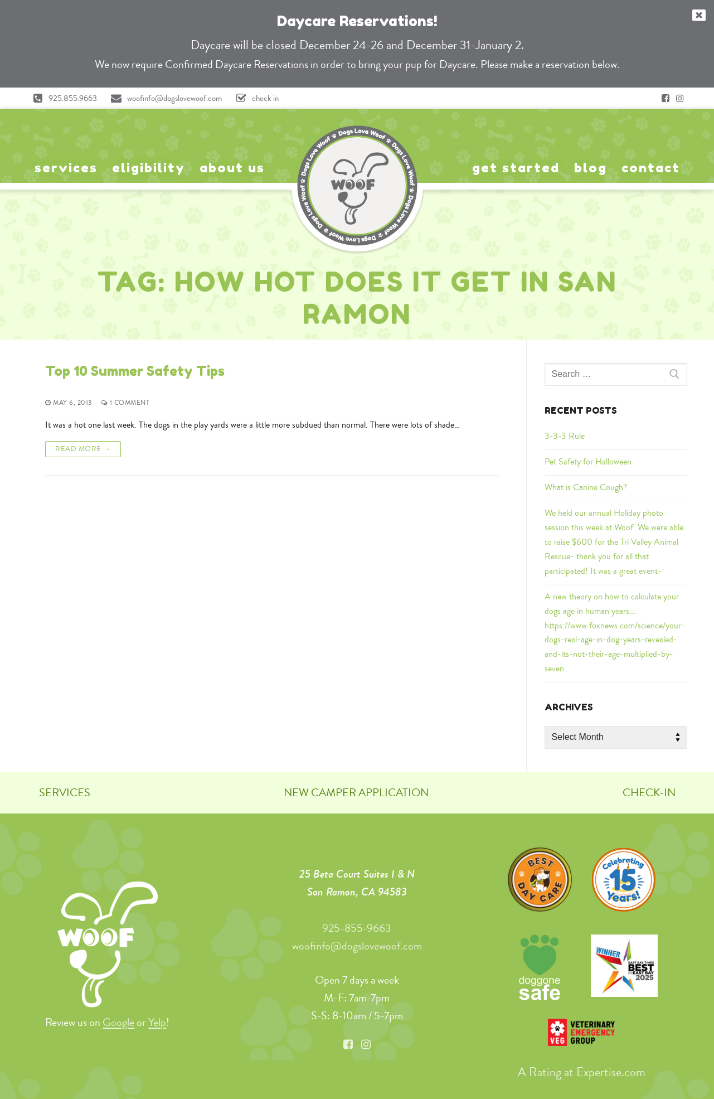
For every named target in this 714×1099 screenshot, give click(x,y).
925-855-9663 (356, 928)
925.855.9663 (62, 98)
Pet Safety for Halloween (588, 462)
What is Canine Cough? (586, 487)
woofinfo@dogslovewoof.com (164, 98)
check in (255, 98)
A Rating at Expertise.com (581, 1072)
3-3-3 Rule (565, 436)
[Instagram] (680, 98)
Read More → (83, 448)
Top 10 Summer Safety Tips (135, 371)
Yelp (157, 1022)
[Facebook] (665, 98)
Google (118, 1022)
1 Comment (124, 403)
